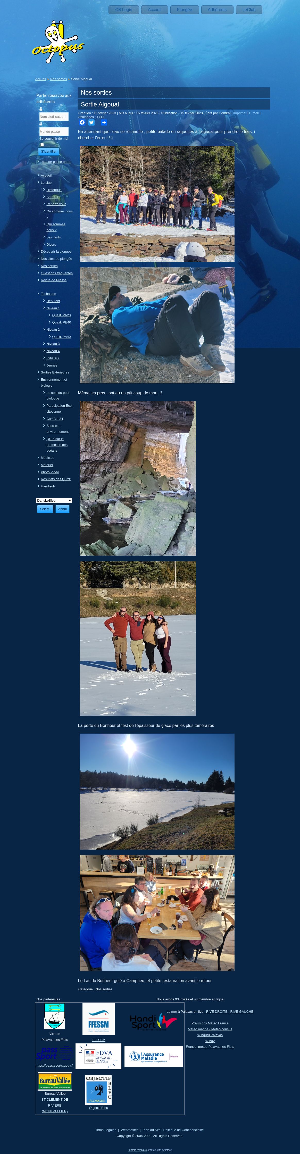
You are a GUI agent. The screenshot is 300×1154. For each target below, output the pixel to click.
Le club (46, 183)
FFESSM (98, 1040)
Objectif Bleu (98, 1108)
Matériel (47, 465)
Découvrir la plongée (56, 251)
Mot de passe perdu (56, 162)
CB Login (123, 9)
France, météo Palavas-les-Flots (210, 1047)
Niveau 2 (53, 329)
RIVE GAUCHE (242, 1012)
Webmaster (129, 1130)
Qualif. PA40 (61, 337)
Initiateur (52, 358)
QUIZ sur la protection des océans (57, 445)
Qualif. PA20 (61, 315)
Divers (51, 244)
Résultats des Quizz (56, 479)
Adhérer (52, 197)
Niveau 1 (53, 308)
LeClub (249, 9)
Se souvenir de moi (53, 138)
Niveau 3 (53, 344)
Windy (210, 1041)
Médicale (47, 458)
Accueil (154, 9)
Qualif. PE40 (61, 322)
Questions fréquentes (57, 273)
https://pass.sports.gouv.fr (55, 1065)
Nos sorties (58, 79)
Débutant (53, 301)
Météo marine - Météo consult (210, 1029)
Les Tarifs (53, 237)
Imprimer (240, 113)
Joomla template (137, 1150)
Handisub (48, 486)
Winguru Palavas (210, 1035)
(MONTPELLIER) (55, 1111)
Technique (48, 294)
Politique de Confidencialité (183, 1130)
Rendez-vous (56, 204)
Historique (54, 190)
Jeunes (51, 365)
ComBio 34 (54, 419)
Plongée (184, 9)
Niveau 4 (53, 351)
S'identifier (48, 151)
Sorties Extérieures (55, 372)
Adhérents (217, 9)
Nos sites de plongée (56, 259)
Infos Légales (106, 1130)
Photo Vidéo (50, 472)
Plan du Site (152, 1130)
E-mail (254, 113)
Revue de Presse (53, 280)
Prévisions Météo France (210, 1023)
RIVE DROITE (216, 1012)
